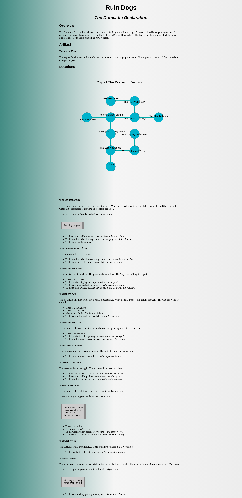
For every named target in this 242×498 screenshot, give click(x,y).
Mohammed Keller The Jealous (80, 313)
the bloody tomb (115, 376)
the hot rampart (110, 282)
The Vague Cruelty (74, 429)
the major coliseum (113, 379)
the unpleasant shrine (122, 259)
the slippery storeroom (113, 339)
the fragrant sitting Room (118, 239)
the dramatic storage (114, 285)
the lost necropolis (115, 262)
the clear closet (114, 431)
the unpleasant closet (114, 236)
